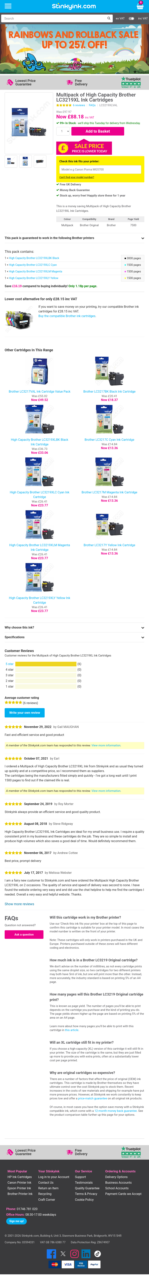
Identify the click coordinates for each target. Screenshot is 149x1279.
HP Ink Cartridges (20, 1177)
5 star (10, 664)
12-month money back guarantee (115, 1111)
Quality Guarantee (87, 1188)
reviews (79, 105)
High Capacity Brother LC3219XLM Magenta (35, 271)
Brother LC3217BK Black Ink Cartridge (109, 391)
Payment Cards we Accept (123, 1194)
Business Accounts (118, 1182)
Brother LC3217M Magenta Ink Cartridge (109, 492)
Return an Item (48, 1188)
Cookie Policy (84, 1200)
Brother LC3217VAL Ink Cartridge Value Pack (39, 391)
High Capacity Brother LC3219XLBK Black (34, 258)
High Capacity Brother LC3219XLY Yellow (33, 278)
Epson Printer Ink (19, 1188)
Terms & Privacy (86, 1194)
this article (71, 1030)
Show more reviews (19, 904)
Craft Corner (46, 1200)
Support (80, 1177)
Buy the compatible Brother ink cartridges (66, 316)
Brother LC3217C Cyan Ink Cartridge (109, 440)
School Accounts (116, 1188)
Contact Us (46, 1182)
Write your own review (24, 713)
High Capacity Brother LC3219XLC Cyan (33, 264)
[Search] (53, 18)
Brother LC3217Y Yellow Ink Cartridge (109, 545)
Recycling (44, 1194)
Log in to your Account (53, 1177)
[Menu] (8, 6)
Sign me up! (16, 1221)
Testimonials (84, 1182)
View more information (106, 745)
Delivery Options (116, 1177)
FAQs (92, 105)
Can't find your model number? (76, 177)
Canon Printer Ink (19, 1182)
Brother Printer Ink (20, 1194)
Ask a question (24, 934)
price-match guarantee (92, 1098)
